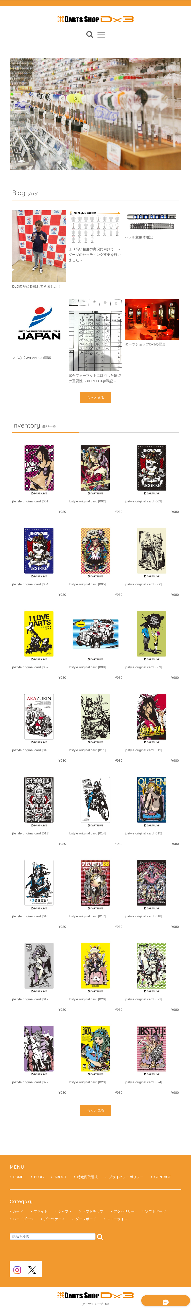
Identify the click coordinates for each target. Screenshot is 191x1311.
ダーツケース (54, 1219)
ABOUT (58, 1177)
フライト (41, 1212)
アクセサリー (124, 1212)
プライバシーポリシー (124, 1177)
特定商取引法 (86, 1177)
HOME (16, 1177)
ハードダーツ (23, 1219)
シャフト (65, 1212)
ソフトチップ (92, 1212)
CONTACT (161, 1177)
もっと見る (95, 398)
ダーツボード (85, 1219)
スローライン (117, 1219)
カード (18, 1212)
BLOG (37, 1177)
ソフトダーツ (155, 1212)
